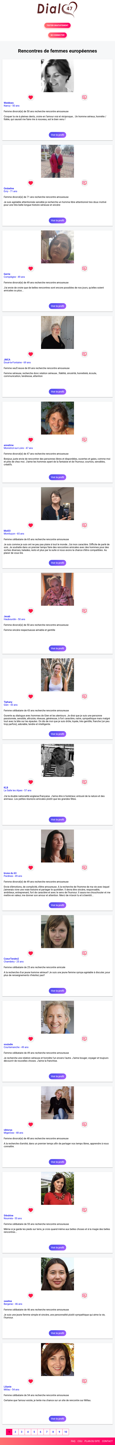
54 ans (15, 1389)
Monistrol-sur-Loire (14, 448)
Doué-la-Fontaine (13, 362)
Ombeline (9, 188)
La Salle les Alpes (13, 790)
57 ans (27, 790)
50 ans (15, 105)
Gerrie (7, 274)
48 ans (19, 1132)
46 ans (18, 1304)
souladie (8, 1044)
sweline (8, 1301)
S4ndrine (8, 1215)
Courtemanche (11, 1047)
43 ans (14, 704)
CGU (80, 1441)
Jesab (7, 616)
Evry (6, 191)
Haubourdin (10, 619)
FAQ (73, 1441)
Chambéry (9, 961)
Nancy (7, 105)
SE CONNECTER (57, 35)
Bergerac (8, 1304)
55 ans (18, 1218)
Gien (6, 704)
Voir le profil (57, 134)
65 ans (20, 533)
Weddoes (9, 102)
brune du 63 (10, 873)
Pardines (8, 876)
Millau (7, 1389)
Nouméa (8, 1218)
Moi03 (7, 530)
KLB (6, 787)
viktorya (8, 1130)
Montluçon (9, 533)
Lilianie (7, 1386)
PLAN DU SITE (92, 1441)
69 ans (27, 362)
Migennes (9, 1132)
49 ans (21, 276)
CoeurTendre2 (11, 958)
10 (65, 1431)
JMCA (7, 359)
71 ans (13, 191)
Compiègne (10, 276)
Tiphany (8, 702)
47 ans (29, 448)
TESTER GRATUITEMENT (57, 25)
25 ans (20, 961)
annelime (9, 445)
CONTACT (107, 1441)
